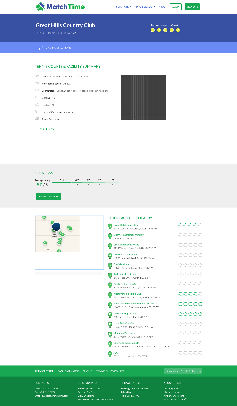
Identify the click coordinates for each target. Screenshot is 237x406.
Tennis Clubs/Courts (110, 370)
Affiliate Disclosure (174, 395)
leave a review (48, 196)
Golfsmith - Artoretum (125, 254)
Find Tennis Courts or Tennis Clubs (95, 399)
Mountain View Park (124, 332)
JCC (116, 352)
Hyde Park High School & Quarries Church (135, 303)
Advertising (127, 391)
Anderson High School (125, 273)
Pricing (88, 370)
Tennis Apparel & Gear (89, 388)
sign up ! (192, 6)
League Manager (68, 370)
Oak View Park (121, 264)
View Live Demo (86, 395)
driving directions (54, 47)
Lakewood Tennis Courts (126, 342)
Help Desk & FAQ (130, 395)
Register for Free (86, 391)
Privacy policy (171, 388)
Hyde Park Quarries (124, 323)
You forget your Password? (135, 388)
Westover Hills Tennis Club (128, 293)
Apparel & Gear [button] (144, 6)
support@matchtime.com (55, 395)
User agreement (172, 391)
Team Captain (44, 370)
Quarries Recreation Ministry (129, 234)
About (163, 6)
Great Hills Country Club (126, 224)
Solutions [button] (122, 6)
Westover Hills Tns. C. (125, 283)
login (176, 6)
